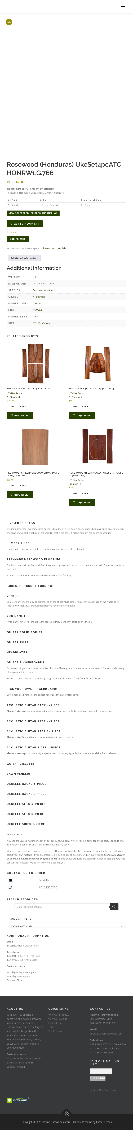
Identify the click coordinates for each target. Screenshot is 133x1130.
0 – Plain (37, 303)
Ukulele (62, 248)
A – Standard (39, 296)
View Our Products (58, 1014)
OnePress (78, 1122)
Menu (123, 6)
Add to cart (18, 239)
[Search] (114, 906)
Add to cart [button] (18, 406)
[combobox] (66, 925)
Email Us (44, 880)
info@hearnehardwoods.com (23, 945)
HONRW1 (37, 309)
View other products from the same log (33, 213)
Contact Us (54, 1023)
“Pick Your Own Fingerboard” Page (81, 678)
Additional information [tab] (24, 258)
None (35, 316)
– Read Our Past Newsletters (106, 1090)
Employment (55, 1031)
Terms (52, 1027)
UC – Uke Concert (41, 323)
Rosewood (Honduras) (44, 290)
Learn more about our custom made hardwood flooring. (40, 575)
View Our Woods (57, 1018)
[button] (25, 223)
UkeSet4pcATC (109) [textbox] (65, 926)
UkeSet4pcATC (49, 248)
